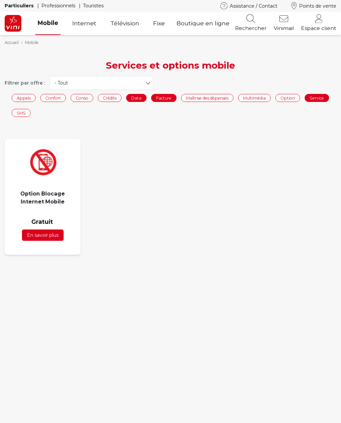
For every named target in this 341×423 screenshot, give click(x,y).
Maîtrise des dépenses (207, 97)
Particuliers (20, 6)
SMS (21, 113)
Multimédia (254, 97)
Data (136, 97)
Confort (53, 97)
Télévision (124, 23)
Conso (82, 97)
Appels (24, 97)
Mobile (48, 22)
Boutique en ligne (202, 23)
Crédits (110, 97)
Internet (84, 23)
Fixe (159, 23)
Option (287, 97)
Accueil (12, 42)
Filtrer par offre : (25, 83)
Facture (163, 97)
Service (317, 97)
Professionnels (59, 6)
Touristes (93, 6)
